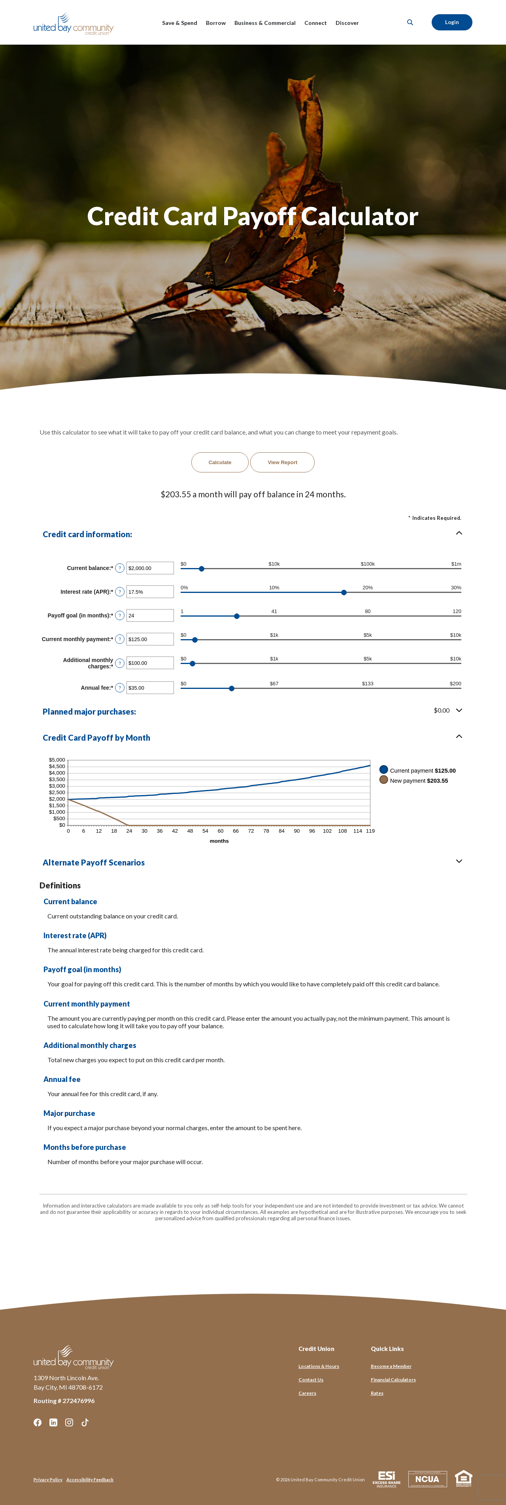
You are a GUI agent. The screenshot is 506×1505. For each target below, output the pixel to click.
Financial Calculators (393, 1380)
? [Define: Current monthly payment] (120, 639)
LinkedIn (53, 1422)
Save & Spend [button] (179, 22)
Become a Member (391, 1366)
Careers (307, 1393)
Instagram (69, 1422)
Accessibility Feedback (89, 1479)
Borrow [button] (216, 22)
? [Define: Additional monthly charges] (120, 663)
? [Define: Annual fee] (120, 687)
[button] (253, 534)
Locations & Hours (318, 1366)
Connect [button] (315, 22)
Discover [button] (347, 22)
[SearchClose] (410, 22)
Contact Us (310, 1380)
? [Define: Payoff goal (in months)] (120, 615)
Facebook (38, 1422)
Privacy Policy (48, 1479)
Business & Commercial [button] (265, 22)
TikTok (85, 1422)
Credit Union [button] (316, 1348)
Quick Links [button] (387, 1348)
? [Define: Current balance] (120, 568)
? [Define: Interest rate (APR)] (120, 591)
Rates (377, 1393)
